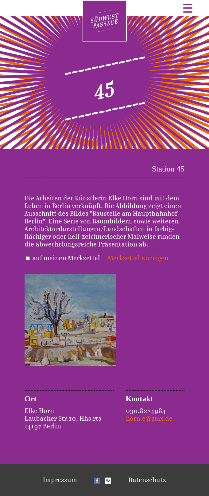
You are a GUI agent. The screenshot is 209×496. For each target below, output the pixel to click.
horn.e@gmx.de (149, 418)
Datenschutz (147, 480)
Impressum (60, 480)
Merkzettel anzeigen (138, 258)
